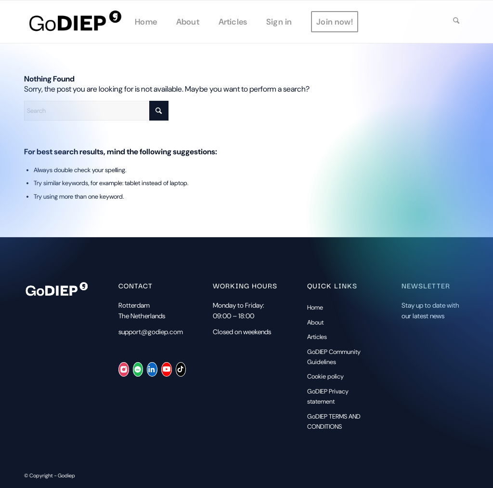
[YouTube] (166, 369)
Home (315, 307)
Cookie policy (325, 376)
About (315, 322)
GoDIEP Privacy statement (328, 396)
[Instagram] (123, 369)
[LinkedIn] (152, 369)
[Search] (456, 21)
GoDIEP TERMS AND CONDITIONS (334, 421)
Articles (317, 337)
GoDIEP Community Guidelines (334, 357)
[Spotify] (138, 369)
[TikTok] (181, 369)
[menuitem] (146, 21)
